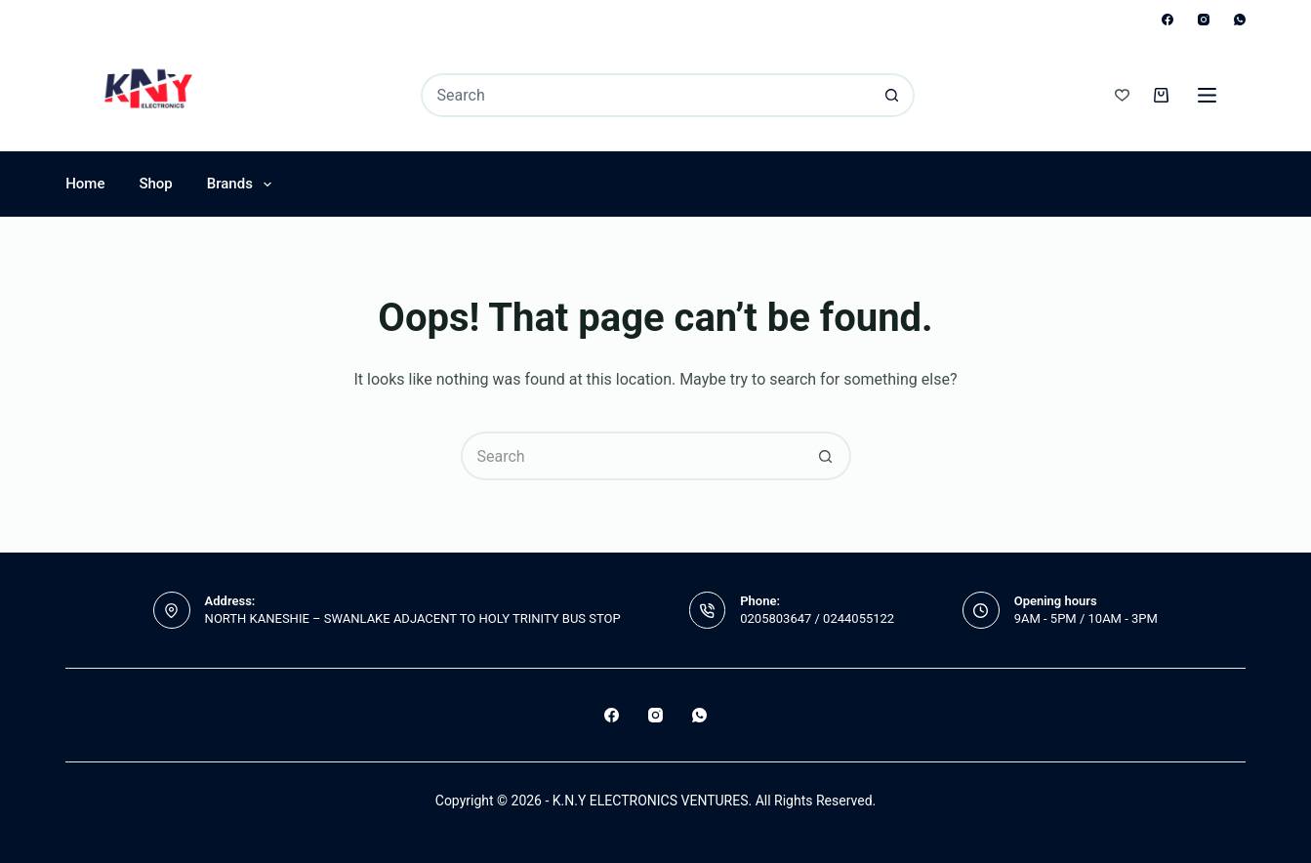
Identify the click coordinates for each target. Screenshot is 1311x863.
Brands (243, 184)
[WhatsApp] (1240, 19)
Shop (155, 183)
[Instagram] (1203, 19)
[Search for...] (646, 95)
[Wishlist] (1122, 95)
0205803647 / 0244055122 (817, 618)
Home (84, 183)
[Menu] (1207, 95)
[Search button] (893, 95)
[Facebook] (1167, 19)
